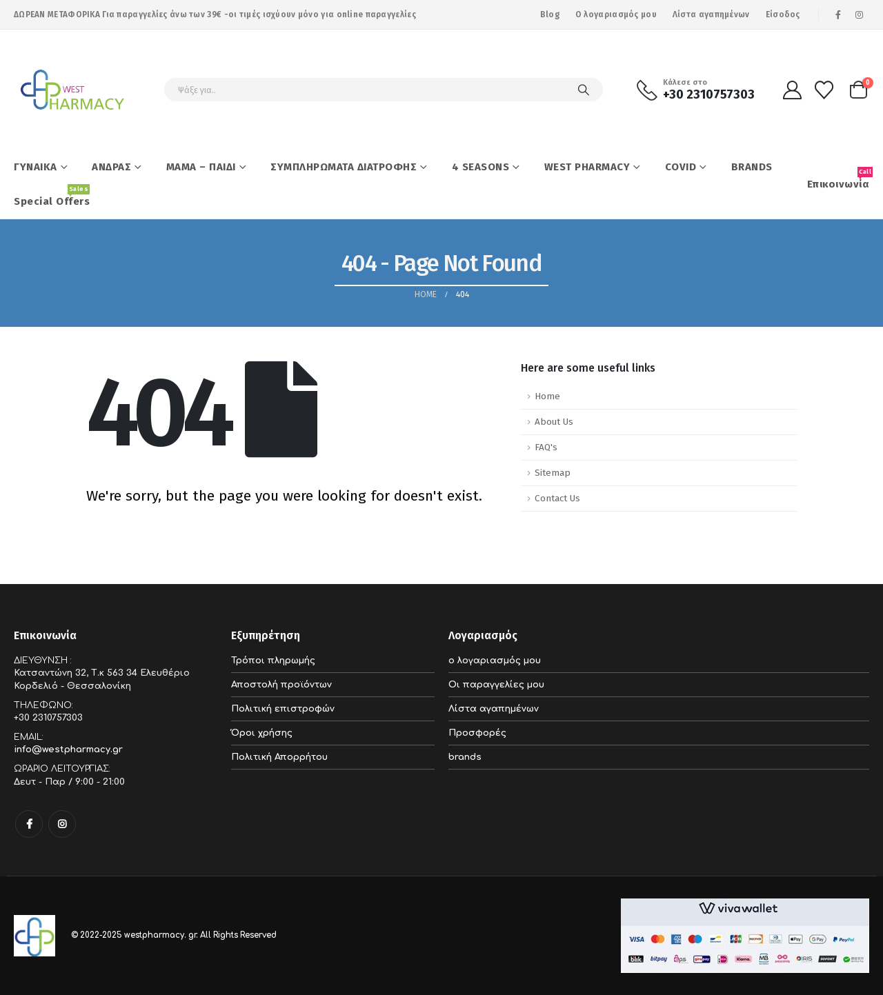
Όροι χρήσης (261, 733)
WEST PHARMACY (587, 167)
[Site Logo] (72, 89)
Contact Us (557, 498)
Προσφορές (477, 733)
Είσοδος (783, 14)
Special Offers (52, 196)
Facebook (29, 824)
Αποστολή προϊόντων (281, 685)
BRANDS (752, 167)
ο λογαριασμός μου (494, 660)
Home (547, 396)
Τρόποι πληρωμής (273, 660)
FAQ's (546, 447)
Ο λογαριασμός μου (616, 14)
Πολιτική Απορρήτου (279, 757)
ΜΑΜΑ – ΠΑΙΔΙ (201, 167)
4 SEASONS (481, 167)
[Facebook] (838, 14)
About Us (554, 422)
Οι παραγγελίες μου (496, 685)
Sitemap (553, 473)
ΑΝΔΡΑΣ (111, 167)
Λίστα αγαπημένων (711, 14)
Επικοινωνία (838, 178)
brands (465, 757)
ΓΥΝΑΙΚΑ (35, 167)
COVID (681, 167)
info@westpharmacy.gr (68, 749)
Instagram (62, 824)
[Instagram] (860, 14)
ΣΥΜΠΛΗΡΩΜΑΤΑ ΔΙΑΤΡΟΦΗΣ (343, 167)
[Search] (583, 89)
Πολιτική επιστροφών (283, 709)
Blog (549, 14)
